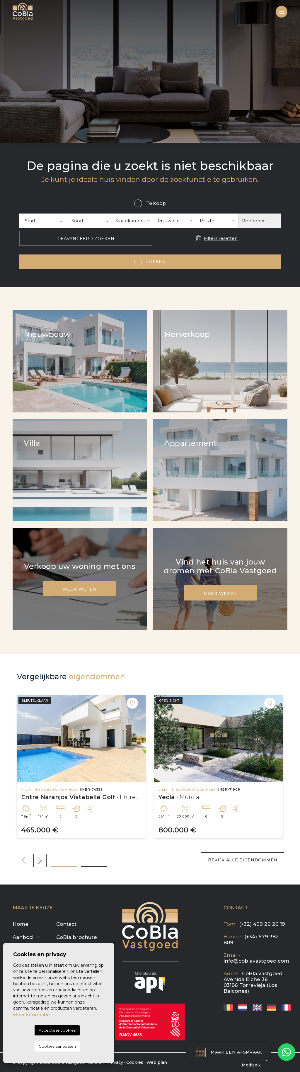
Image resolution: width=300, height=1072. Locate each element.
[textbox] (42, 221)
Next (40, 860)
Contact (66, 924)
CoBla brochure (76, 937)
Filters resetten (221, 238)
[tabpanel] (81, 766)
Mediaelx (251, 1065)
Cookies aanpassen (57, 1046)
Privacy (115, 1062)
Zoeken (156, 261)
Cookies (134, 1062)
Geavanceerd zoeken (86, 238)
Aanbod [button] (23, 937)
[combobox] (42, 221)
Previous (23, 860)
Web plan (156, 1062)
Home (20, 924)
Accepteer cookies (57, 1030)
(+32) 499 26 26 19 (262, 924)
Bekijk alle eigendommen (242, 860)
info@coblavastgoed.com (256, 961)
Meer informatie (31, 1014)
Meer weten (79, 589)
